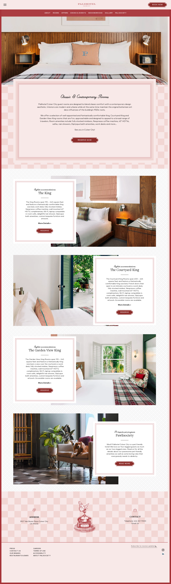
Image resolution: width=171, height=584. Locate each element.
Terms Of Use (46, 571)
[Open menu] (15, 5)
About (47, 13)
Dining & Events (78, 13)
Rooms (56, 13)
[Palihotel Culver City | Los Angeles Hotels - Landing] (87, 4)
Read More (124, 484)
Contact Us (22, 571)
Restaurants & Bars (26, 576)
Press (19, 569)
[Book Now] (157, 4)
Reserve (44, 251)
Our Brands (22, 574)
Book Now (157, 5)
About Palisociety (49, 576)
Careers (44, 569)
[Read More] (124, 484)
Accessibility (46, 574)
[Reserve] (45, 251)
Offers (64, 13)
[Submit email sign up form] (163, 566)
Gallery (109, 13)
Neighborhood (95, 13)
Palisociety (120, 13)
